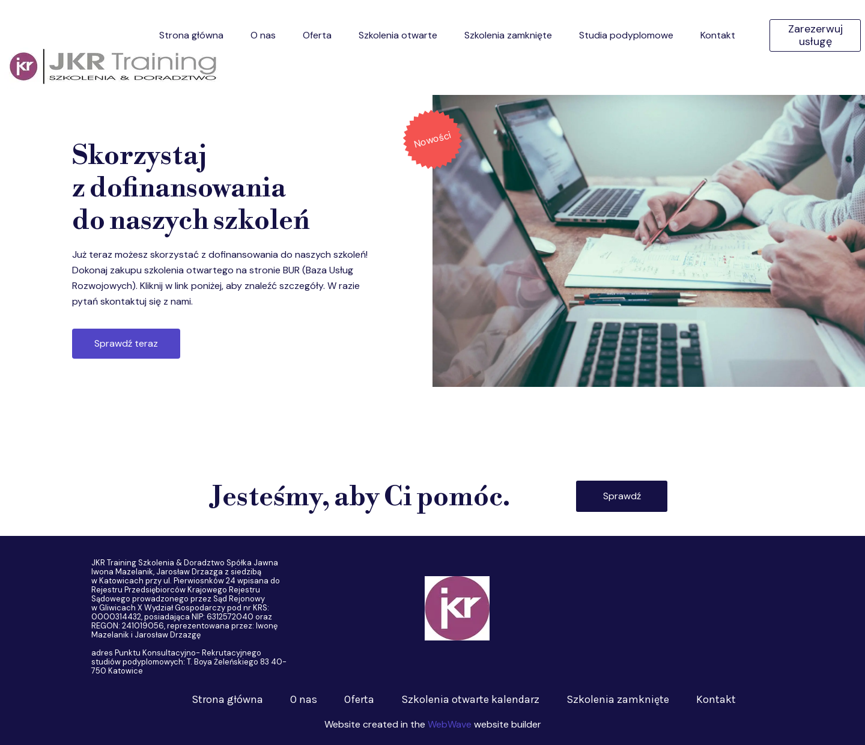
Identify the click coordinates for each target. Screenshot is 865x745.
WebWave (450, 724)
